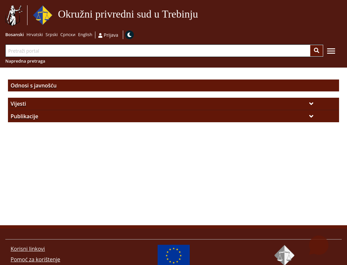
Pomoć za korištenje (35, 259)
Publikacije (24, 116)
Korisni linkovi (28, 248)
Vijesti (18, 103)
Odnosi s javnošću (34, 85)
